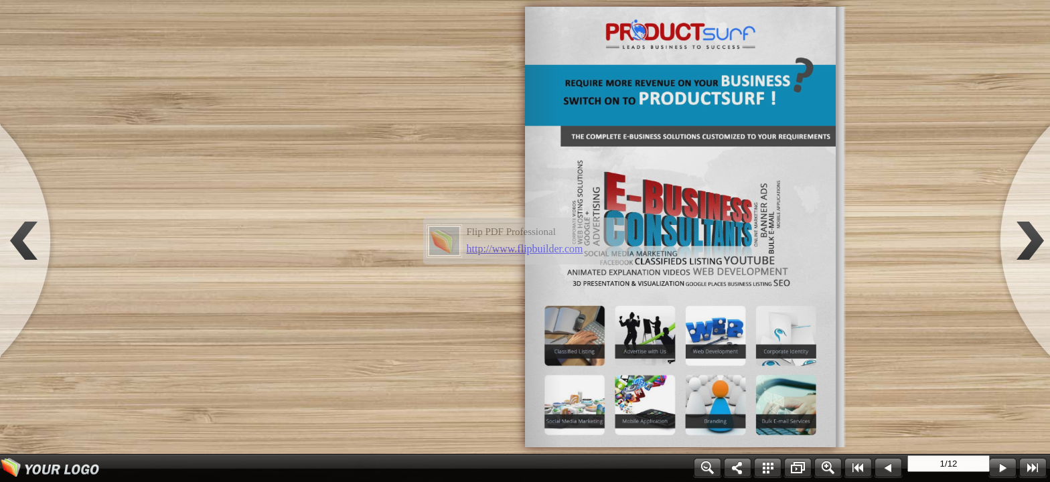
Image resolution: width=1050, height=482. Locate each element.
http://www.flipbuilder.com (525, 248)
